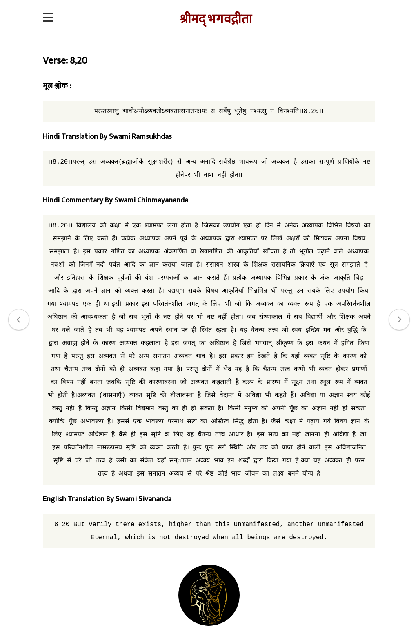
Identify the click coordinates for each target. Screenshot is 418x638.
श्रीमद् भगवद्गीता (215, 19)
